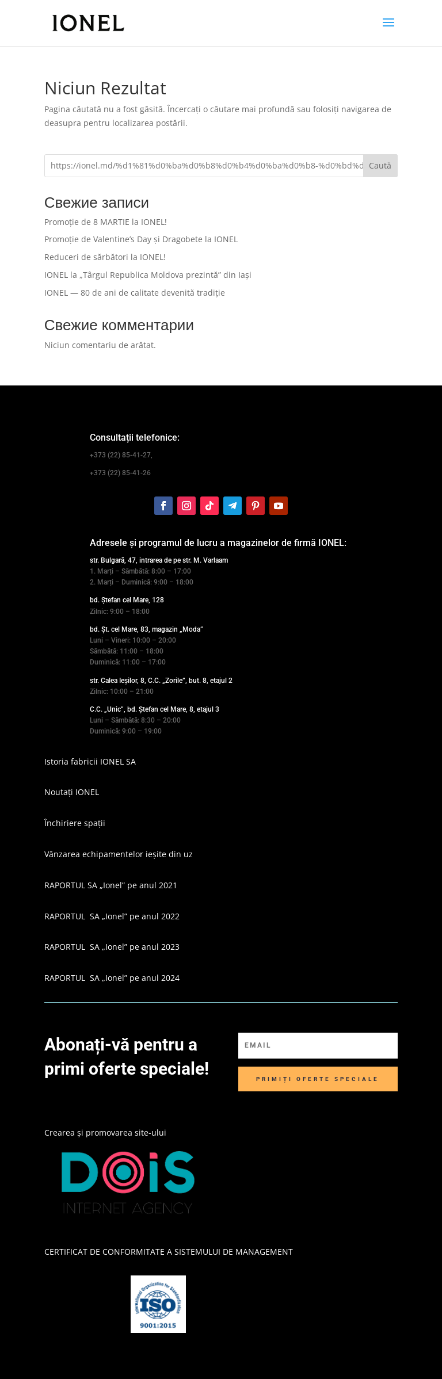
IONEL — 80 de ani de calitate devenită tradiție (134, 292)
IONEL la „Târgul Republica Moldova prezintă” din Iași (148, 274)
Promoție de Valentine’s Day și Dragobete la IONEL (141, 239)
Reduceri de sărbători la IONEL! (105, 256)
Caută (380, 165)
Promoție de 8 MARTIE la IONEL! (105, 221)
